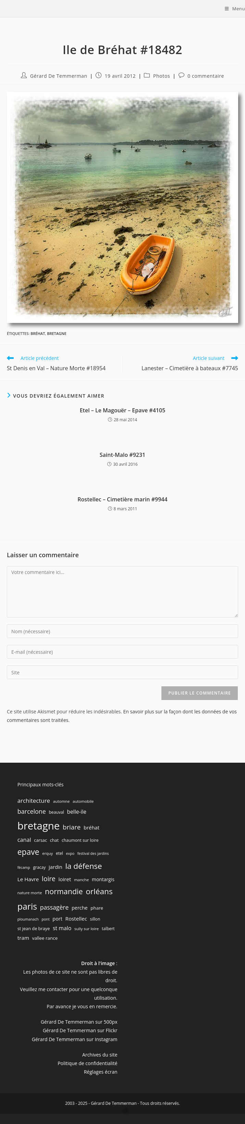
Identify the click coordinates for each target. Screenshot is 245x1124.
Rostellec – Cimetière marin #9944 (122, 499)
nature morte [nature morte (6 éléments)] (29, 892)
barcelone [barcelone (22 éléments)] (31, 811)
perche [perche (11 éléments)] (80, 907)
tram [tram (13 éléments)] (23, 937)
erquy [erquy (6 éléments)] (47, 853)
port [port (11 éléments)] (57, 918)
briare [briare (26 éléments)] (72, 827)
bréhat (37, 333)
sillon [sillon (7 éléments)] (95, 919)
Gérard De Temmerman (58, 76)
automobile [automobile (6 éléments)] (83, 801)
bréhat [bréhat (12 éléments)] (91, 827)
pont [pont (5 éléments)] (45, 919)
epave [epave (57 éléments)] (28, 852)
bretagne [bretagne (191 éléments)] (38, 826)
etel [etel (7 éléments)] (59, 853)
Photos (161, 76)
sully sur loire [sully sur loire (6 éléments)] (86, 928)
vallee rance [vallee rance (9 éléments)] (45, 938)
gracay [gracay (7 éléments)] (39, 867)
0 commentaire (205, 76)
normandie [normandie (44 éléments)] (64, 891)
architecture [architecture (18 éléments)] (33, 800)
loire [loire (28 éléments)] (49, 878)
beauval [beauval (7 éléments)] (56, 812)
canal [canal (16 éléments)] (24, 840)
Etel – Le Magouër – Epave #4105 (123, 410)
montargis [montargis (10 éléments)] (103, 879)
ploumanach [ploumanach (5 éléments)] (28, 919)
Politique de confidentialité (87, 1063)
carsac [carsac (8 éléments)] (40, 840)
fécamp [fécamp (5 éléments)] (23, 867)
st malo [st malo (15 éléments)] (62, 928)
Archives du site (99, 1054)
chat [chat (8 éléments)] (54, 840)
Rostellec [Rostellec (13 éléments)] (76, 918)
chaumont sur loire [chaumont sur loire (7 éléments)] (80, 840)
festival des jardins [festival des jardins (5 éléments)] (93, 853)
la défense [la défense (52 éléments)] (83, 866)
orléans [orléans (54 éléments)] (99, 891)
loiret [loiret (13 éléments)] (64, 879)
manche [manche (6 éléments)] (81, 879)
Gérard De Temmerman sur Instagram (75, 1039)
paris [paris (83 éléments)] (27, 906)
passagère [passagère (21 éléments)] (54, 907)
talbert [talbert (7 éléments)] (108, 929)
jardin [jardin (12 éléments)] (55, 866)
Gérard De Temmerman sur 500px (79, 1022)
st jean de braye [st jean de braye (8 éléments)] (33, 928)
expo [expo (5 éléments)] (70, 853)
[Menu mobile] (235, 8)
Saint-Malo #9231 (123, 455)
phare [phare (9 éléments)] (96, 908)
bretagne (56, 333)
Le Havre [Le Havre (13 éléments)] (28, 879)
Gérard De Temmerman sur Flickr (80, 1030)
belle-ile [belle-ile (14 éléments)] (76, 811)
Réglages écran (101, 1072)
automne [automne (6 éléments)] (61, 801)
